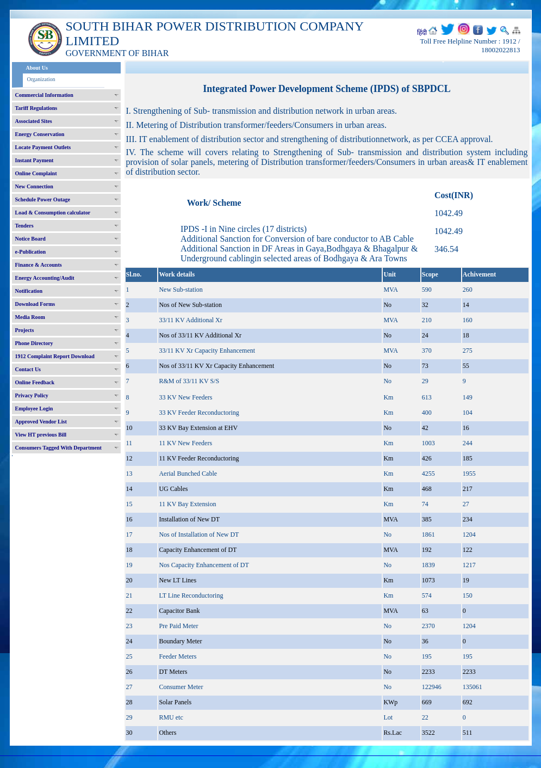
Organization (41, 79)
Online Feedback (35, 382)
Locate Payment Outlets (43, 147)
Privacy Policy (31, 395)
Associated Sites (33, 121)
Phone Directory (34, 343)
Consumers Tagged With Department (58, 448)
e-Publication (30, 252)
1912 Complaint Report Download (55, 356)
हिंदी (422, 32)
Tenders (24, 226)
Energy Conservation (40, 134)
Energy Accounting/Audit (44, 278)
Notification (29, 291)
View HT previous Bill (41, 435)
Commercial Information (44, 95)
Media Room (30, 317)
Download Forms (35, 304)
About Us (37, 68)
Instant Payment (34, 160)
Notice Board (30, 239)
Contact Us (28, 369)
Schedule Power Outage (42, 199)
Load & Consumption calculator (53, 213)
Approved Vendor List (41, 422)
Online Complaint (36, 173)
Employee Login (34, 408)
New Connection (34, 186)
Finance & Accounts (38, 265)
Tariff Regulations (36, 108)
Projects (24, 330)
